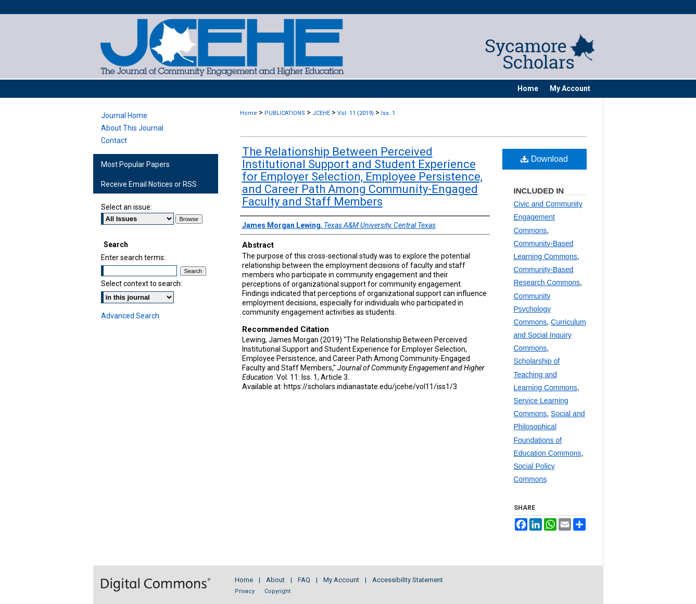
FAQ (304, 580)
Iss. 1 (388, 113)
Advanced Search (130, 316)
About (275, 580)
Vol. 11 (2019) (355, 113)
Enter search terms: (133, 257)
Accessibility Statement (407, 580)
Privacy (245, 591)
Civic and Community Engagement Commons (548, 217)
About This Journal (132, 128)
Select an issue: (126, 207)
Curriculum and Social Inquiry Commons (550, 335)
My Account (341, 580)
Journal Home (124, 115)
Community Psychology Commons (532, 309)
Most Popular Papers (135, 164)
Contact (114, 140)
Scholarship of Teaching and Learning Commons (545, 374)
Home (248, 113)
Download (544, 159)
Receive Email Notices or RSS (149, 184)
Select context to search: (141, 283)
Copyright (277, 591)
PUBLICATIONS (284, 113)
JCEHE (321, 113)
